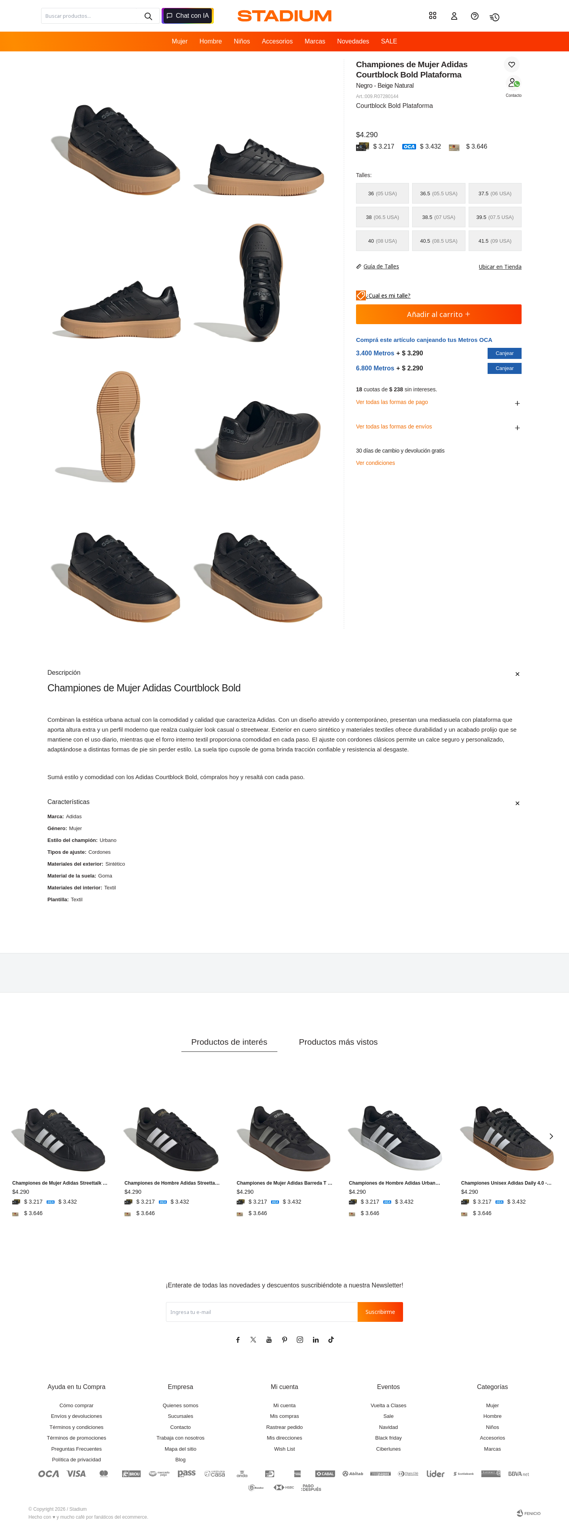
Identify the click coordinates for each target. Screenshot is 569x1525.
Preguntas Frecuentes (76, 1449)
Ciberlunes (388, 1449)
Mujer (180, 41)
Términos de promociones (76, 1438)
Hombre (211, 41)
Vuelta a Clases (389, 1405)
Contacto (514, 95)
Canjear (505, 353)
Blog (180, 1460)
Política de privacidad (76, 1460)
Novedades (353, 41)
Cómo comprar (77, 1405)
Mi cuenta (284, 1405)
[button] (148, 16)
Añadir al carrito (439, 314)
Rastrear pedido (284, 1427)
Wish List (284, 1449)
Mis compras (284, 1416)
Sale (388, 1416)
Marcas (315, 41)
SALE (389, 41)
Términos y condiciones (76, 1427)
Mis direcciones (284, 1438)
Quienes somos (180, 1405)
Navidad (388, 1427)
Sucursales (180, 1416)
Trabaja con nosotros (180, 1438)
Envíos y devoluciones (76, 1416)
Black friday (388, 1438)
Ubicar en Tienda (496, 266)
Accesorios (277, 41)
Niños (242, 41)
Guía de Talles (381, 266)
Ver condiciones (375, 463)
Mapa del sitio (180, 1449)
